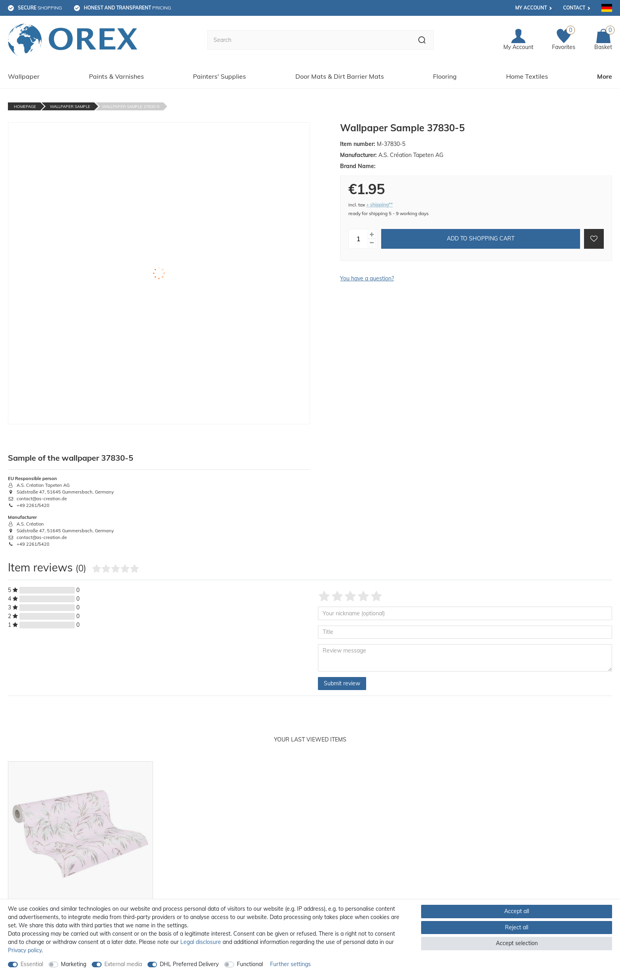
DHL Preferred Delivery (189, 964)
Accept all (516, 911)
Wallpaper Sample (70, 106)
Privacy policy (25, 950)
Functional (250, 964)
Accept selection (517, 943)
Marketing (73, 964)
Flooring (445, 76)
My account (531, 8)
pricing (127, 8)
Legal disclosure (200, 942)
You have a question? (367, 278)
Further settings (290, 964)
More (604, 76)
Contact (574, 8)
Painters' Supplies (219, 76)
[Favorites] (563, 40)
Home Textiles (527, 76)
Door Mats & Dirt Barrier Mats (339, 76)
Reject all (516, 927)
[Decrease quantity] (372, 243)
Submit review (342, 683)
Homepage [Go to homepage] (25, 106)
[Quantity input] (358, 238)
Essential (32, 964)
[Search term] (308, 40)
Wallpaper (24, 76)
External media (123, 964)
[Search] (422, 40)
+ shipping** (379, 205)
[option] (80, 859)
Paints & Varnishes (116, 76)
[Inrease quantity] (372, 235)
